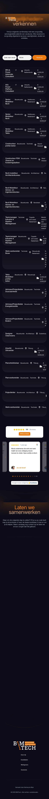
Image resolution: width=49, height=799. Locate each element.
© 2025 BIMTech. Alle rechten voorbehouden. (24, 792)
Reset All (39, 57)
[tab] (13, 476)
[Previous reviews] (5, 457)
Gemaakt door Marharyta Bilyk (24, 787)
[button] (41, 19)
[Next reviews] (43, 457)
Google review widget (19, 483)
